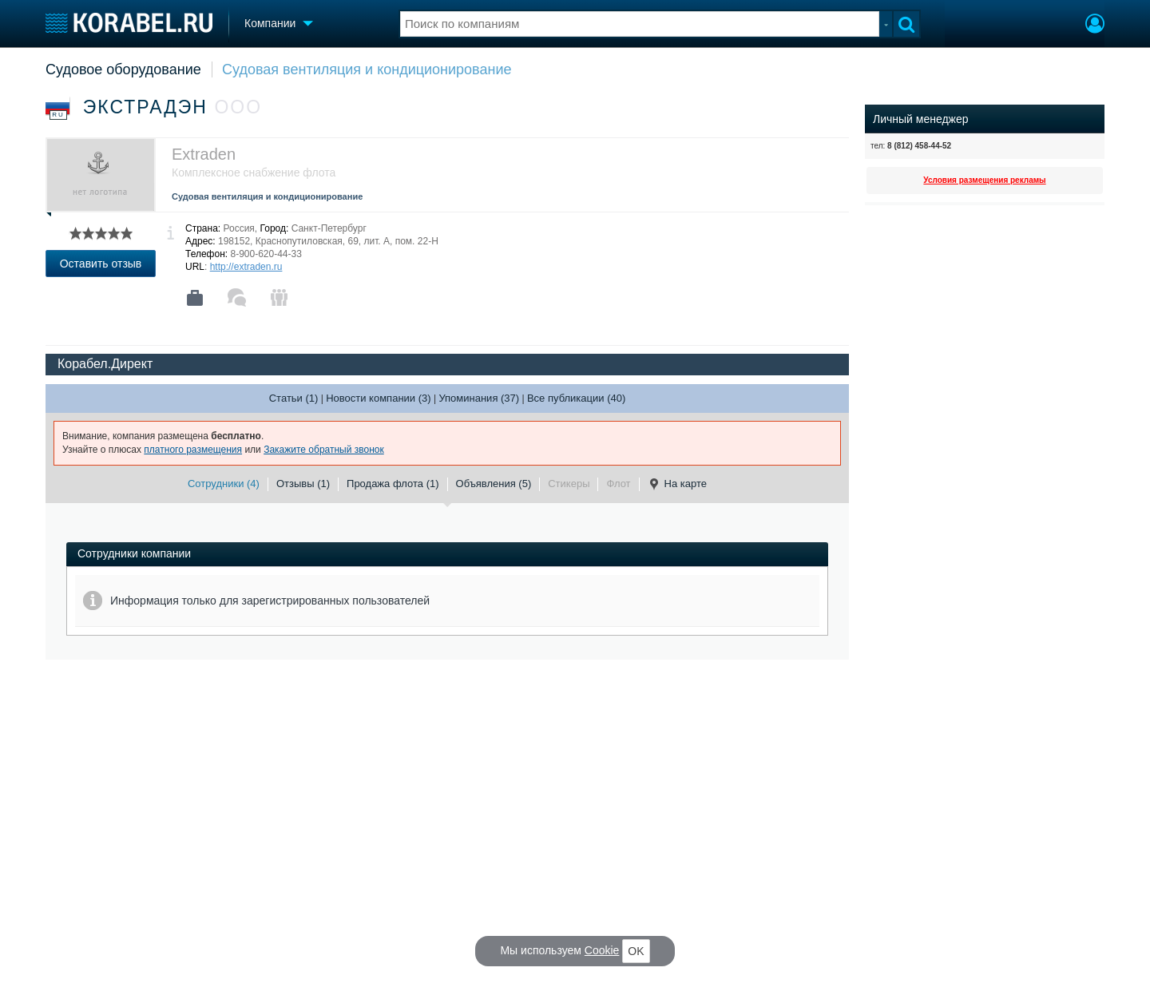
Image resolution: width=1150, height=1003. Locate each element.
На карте (677, 484)
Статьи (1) (294, 398)
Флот (618, 484)
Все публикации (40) (576, 398)
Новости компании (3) (378, 398)
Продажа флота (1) (393, 484)
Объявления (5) (494, 484)
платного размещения (193, 449)
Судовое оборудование (123, 69)
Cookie (602, 950)
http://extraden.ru (246, 266)
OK (636, 951)
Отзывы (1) (303, 484)
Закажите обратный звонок (324, 449)
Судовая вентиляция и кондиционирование (366, 69)
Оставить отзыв (101, 263)
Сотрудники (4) (224, 484)
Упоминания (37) (478, 398)
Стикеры (568, 484)
